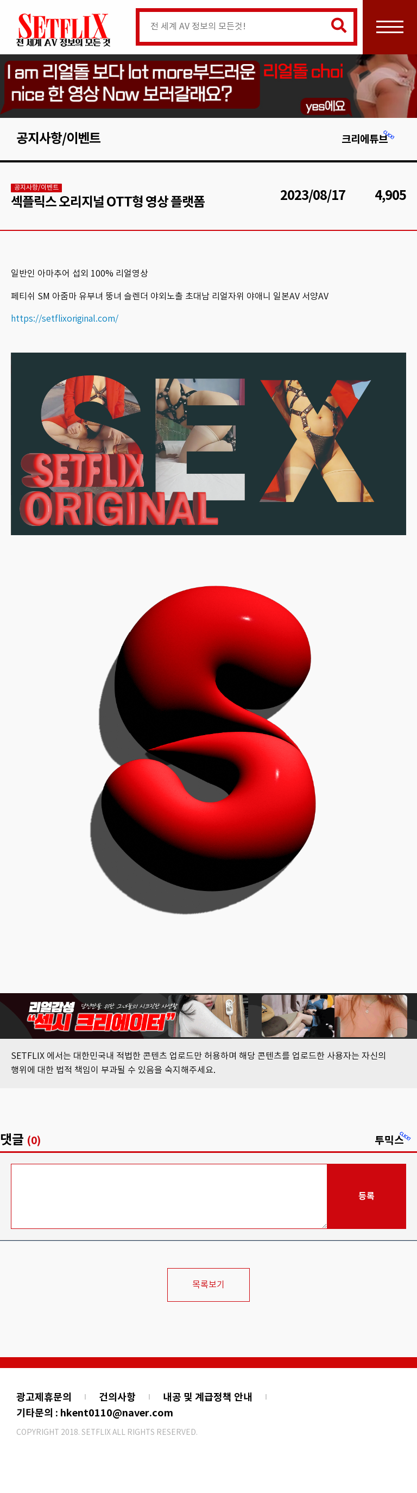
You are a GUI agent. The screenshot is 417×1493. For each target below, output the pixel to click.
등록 (366, 1196)
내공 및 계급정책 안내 (207, 1397)
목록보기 (208, 1285)
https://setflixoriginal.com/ (64, 319)
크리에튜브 (368, 139)
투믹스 (393, 1140)
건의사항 (117, 1397)
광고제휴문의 (44, 1397)
